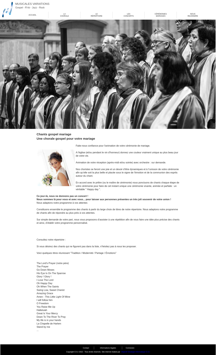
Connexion (130, 348)
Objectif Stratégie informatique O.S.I (135, 352)
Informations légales (108, 348)
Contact (86, 348)
